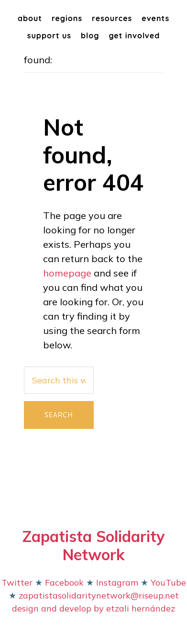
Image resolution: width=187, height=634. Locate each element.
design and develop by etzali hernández (93, 608)
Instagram (117, 582)
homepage (67, 273)
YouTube (168, 582)
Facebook (65, 582)
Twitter (17, 582)
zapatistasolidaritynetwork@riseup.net (97, 595)
